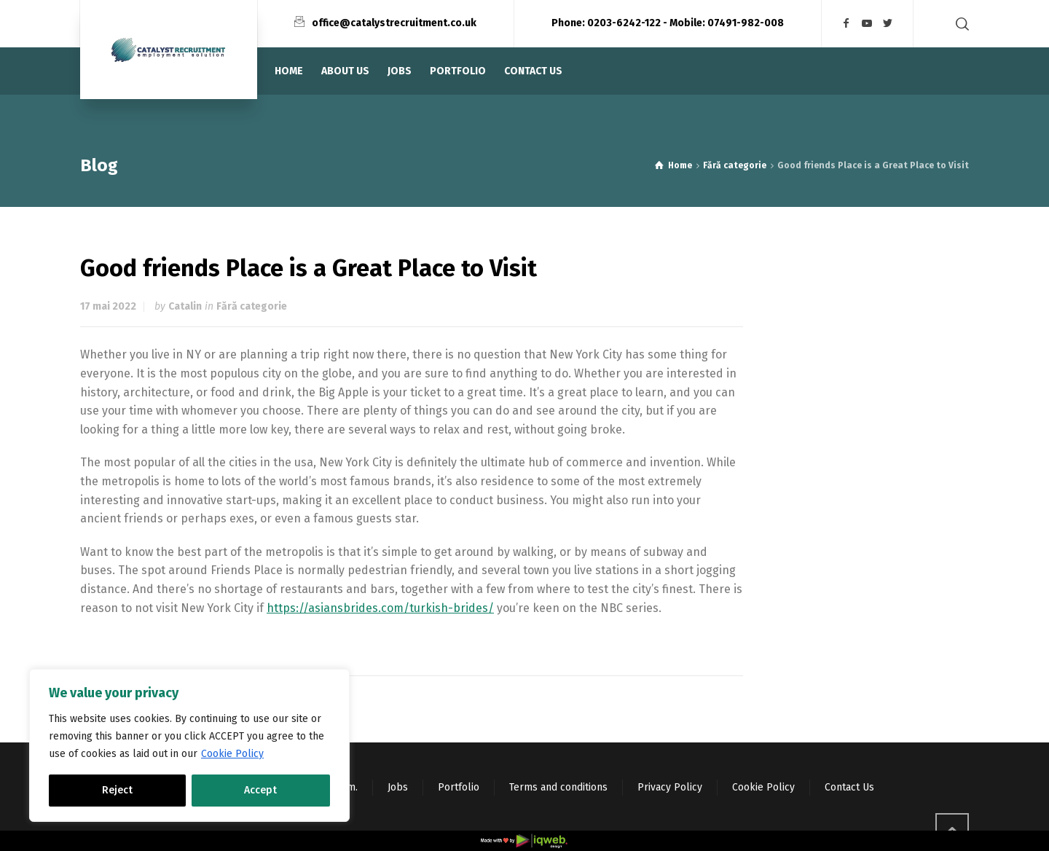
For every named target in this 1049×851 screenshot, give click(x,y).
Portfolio (458, 787)
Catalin (185, 306)
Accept (260, 790)
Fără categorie (251, 306)
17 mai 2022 (108, 306)
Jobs (398, 787)
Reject (117, 790)
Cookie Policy (232, 754)
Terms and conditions (558, 787)
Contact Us (849, 787)
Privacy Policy (669, 787)
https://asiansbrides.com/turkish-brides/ (380, 608)
